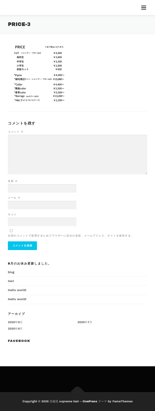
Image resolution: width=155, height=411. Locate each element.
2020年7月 (85, 322)
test (11, 281)
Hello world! (17, 290)
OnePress (90, 401)
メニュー (143, 7)
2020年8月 (15, 322)
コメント (16, 131)
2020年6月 (15, 328)
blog (11, 272)
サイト (12, 214)
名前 (13, 181)
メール (14, 197)
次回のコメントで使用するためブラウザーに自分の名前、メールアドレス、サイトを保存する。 (71, 235)
